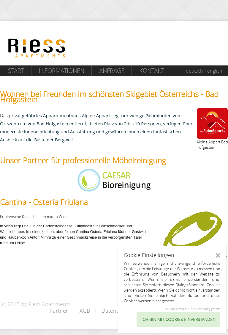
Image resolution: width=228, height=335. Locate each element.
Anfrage (111, 71)
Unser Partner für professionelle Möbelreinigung (83, 160)
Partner (59, 310)
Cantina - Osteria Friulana (44, 202)
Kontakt (151, 71)
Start (16, 71)
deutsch (194, 71)
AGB (85, 310)
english (214, 71)
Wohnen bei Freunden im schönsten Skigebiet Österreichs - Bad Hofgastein (109, 97)
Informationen (61, 71)
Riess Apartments (36, 48)
